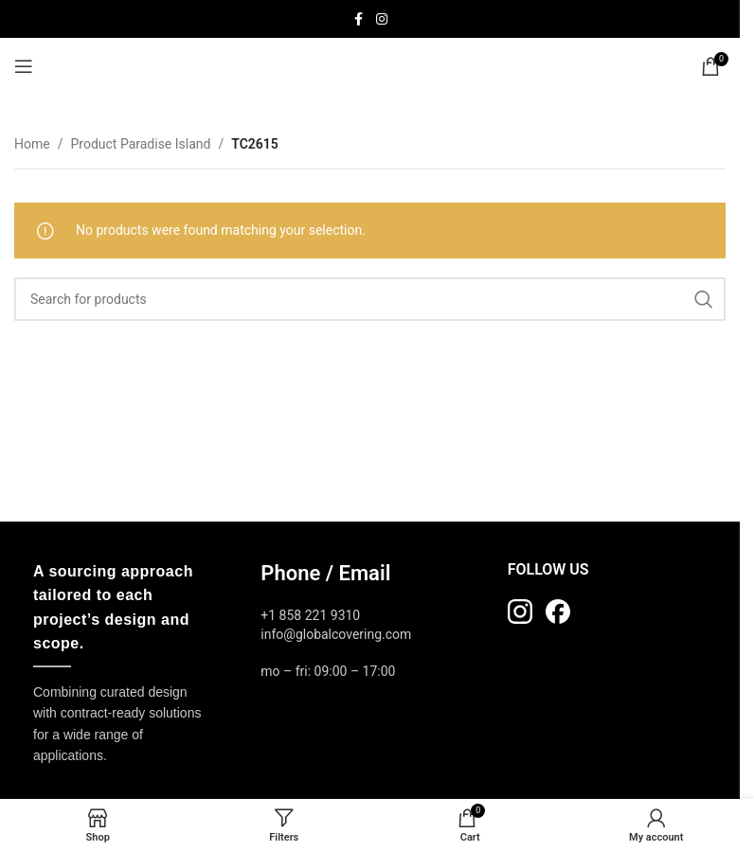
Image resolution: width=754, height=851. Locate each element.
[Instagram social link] (381, 19)
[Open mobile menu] (24, 66)
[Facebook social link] (359, 19)
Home (32, 143)
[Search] (370, 299)
